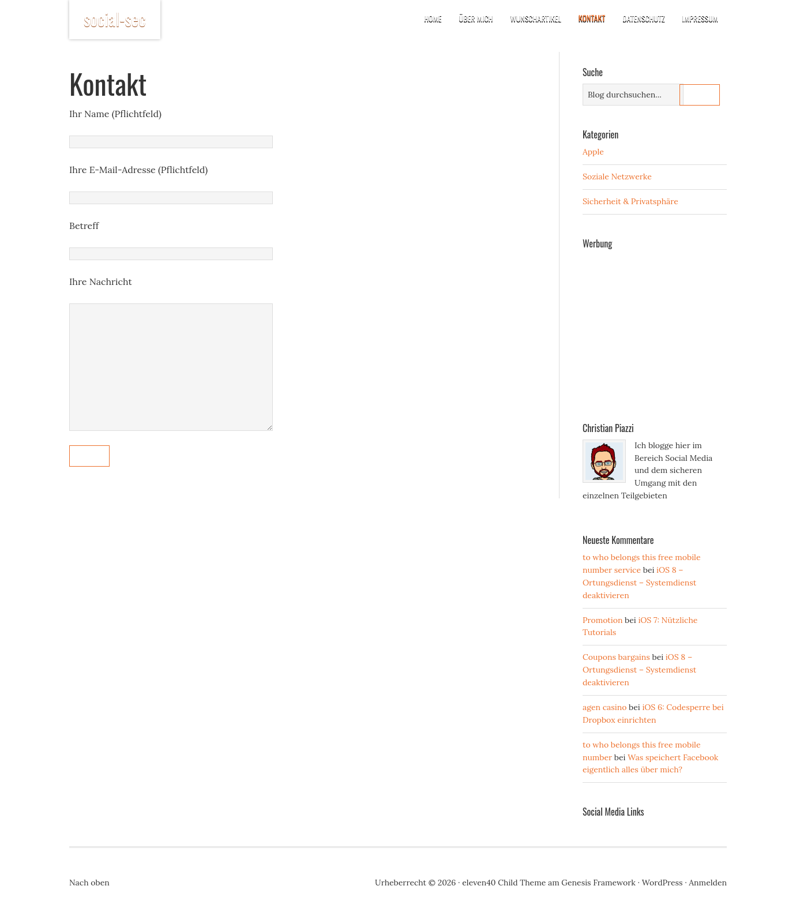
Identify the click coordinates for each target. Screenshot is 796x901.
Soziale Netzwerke (617, 176)
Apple (593, 152)
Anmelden (708, 882)
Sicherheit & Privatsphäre (630, 201)
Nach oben (89, 882)
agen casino (604, 707)
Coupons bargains (616, 657)
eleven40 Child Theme (504, 882)
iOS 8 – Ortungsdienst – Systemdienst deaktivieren (639, 582)
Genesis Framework (598, 882)
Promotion (602, 620)
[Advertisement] (669, 327)
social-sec (115, 19)
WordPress (662, 882)
